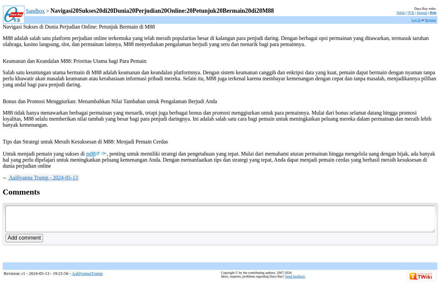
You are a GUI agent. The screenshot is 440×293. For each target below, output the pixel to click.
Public (401, 12)
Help (433, 12)
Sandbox (35, 11)
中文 (411, 12)
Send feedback (295, 281)
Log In (416, 20)
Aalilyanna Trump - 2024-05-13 (43, 177)
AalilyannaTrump (87, 278)
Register (430, 20)
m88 (93, 154)
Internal (422, 12)
